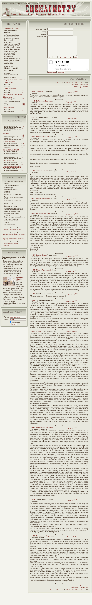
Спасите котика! (9, 225)
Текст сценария (8, 107)
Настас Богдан (41, 260)
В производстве (8, 160)
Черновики (7, 156)
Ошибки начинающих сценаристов (11, 186)
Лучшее (31, 14)
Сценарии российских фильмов (14, 234)
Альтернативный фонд (11, 149)
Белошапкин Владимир (44, 541)
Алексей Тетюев (42, 176)
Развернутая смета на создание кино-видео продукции (12, 213)
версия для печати (81, 92)
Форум (19, 3)
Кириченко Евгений (43, 219)
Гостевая (12, 3)
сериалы (7, 130)
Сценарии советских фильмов (13, 239)
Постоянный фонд (9, 125)
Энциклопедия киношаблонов (14, 217)
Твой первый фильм (11, 219)
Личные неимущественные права (13, 198)
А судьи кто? (8, 203)
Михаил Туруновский (43, 275)
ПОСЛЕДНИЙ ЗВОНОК (11, 28)
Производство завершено (12, 167)
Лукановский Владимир (44, 433)
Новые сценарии (9, 141)
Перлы (6, 222)
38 (81, 87)
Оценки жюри (7, 82)
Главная (14, 14)
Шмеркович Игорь (42, 141)
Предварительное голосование (14, 80)
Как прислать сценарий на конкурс (13, 182)
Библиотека (52, 14)
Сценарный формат (11, 189)
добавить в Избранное (79, 90)
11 (70, 87)
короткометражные (11, 128)
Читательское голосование (12, 94)
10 (67, 87)
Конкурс (22, 14)
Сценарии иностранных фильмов (11, 244)
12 (73, 87)
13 (76, 87)
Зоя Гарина (40, 97)
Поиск (4, 3)
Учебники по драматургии (12, 229)
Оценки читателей (9, 88)
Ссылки (27, 3)
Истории (62, 14)
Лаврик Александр (43, 204)
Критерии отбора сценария (13, 209)
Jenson (38, 336)
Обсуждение (7, 97)
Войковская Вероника (44, 106)
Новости (35, 3)
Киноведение (41, 14)
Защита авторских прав (12, 194)
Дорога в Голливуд (10, 206)
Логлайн (7, 192)
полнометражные (10, 127)
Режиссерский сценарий (12, 201)
